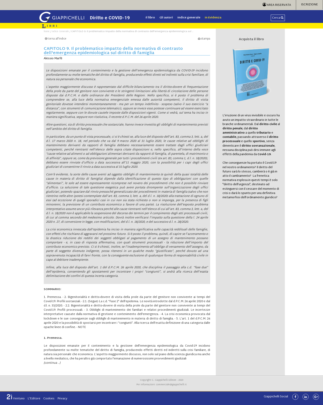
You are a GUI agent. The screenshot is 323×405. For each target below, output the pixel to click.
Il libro (150, 17)
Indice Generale (60, 31)
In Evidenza (213, 17)
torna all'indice (55, 39)
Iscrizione (309, 4)
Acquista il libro (251, 39)
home (47, 31)
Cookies (49, 398)
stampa (204, 39)
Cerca (278, 18)
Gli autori (166, 17)
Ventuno (16, 398)
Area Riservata (276, 5)
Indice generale (188, 17)
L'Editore (34, 398)
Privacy (62, 398)
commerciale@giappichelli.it (171, 385)
